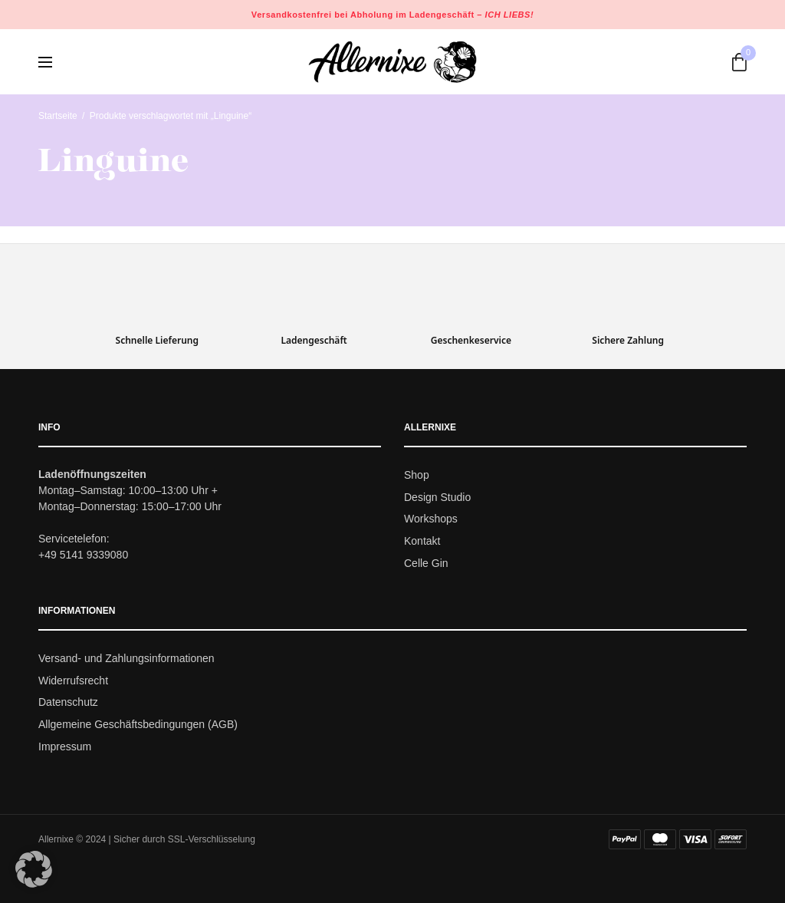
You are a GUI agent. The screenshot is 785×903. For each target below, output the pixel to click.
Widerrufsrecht (73, 680)
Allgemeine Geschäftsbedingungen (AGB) (138, 724)
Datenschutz (68, 703)
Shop (416, 475)
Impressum (64, 746)
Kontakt (422, 541)
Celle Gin (426, 563)
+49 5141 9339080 (83, 555)
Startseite (57, 115)
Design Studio (437, 497)
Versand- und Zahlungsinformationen (126, 658)
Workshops (431, 519)
